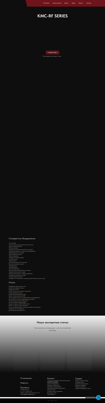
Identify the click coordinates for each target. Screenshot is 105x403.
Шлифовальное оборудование (54, 386)
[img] (17, 2)
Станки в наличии (57, 3)
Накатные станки (51, 389)
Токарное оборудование (53, 383)
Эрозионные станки (51, 392)
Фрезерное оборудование (53, 385)
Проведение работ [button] (79, 382)
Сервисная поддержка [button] (80, 385)
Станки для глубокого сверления (54, 391)
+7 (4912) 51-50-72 (24, 389)
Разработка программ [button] (80, 386)
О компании (46, 3)
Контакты (89, 3)
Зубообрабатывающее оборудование (56, 388)
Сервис (73, 3)
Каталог (66, 3)
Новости (81, 3)
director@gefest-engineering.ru (27, 394)
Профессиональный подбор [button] (81, 380)
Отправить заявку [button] (52, 52)
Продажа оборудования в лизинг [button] (83, 388)
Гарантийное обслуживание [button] (81, 383)
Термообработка (51, 394)
